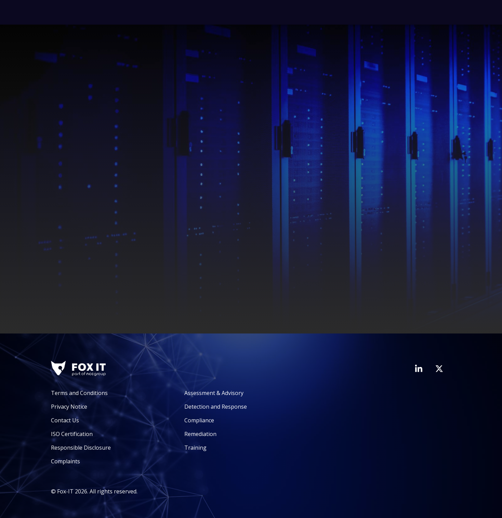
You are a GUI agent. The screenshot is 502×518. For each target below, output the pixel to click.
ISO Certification (72, 434)
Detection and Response (215, 406)
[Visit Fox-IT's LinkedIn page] (418, 368)
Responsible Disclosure (81, 447)
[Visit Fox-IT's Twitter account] (439, 368)
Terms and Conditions (79, 393)
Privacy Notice (69, 406)
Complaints (65, 461)
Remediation (200, 434)
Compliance (199, 420)
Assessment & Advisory (213, 393)
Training (195, 447)
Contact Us (65, 420)
